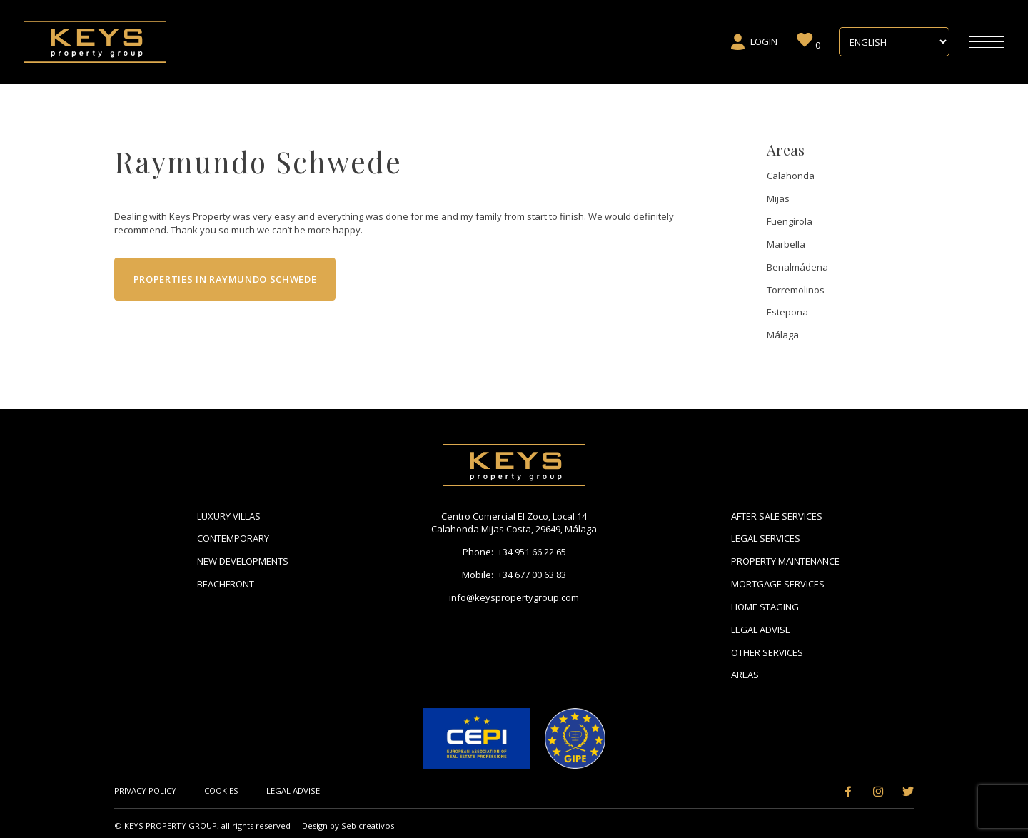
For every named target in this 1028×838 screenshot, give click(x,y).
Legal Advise (760, 629)
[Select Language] (894, 42)
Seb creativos (367, 825)
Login (753, 42)
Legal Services (765, 538)
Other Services (767, 652)
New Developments (242, 561)
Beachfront (225, 583)
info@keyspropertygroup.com (514, 597)
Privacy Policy (145, 790)
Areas (745, 674)
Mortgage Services (778, 583)
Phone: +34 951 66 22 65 (514, 551)
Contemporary (233, 538)
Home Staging (765, 606)
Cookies (221, 790)
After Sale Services (776, 516)
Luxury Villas (229, 516)
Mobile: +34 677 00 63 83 (514, 574)
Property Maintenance (785, 561)
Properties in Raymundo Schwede (225, 279)
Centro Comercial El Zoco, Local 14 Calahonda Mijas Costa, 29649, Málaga (514, 523)
